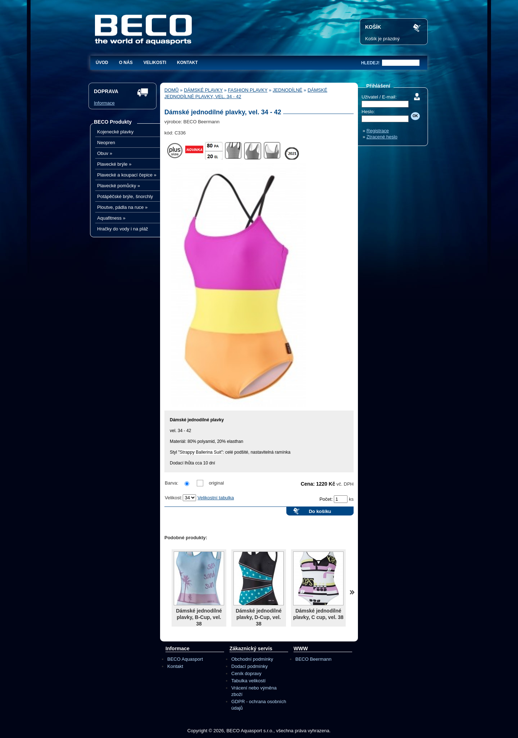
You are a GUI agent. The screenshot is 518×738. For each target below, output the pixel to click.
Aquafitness (111, 218)
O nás (126, 62)
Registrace (378, 130)
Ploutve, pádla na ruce (122, 207)
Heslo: (368, 111)
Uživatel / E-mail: (379, 97)
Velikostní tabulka (215, 497)
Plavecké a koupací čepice (126, 175)
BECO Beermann (313, 659)
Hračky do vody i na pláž (122, 229)
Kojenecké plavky (115, 131)
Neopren (106, 142)
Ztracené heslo (382, 136)
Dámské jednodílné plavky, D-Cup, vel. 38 (259, 617)
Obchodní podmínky (252, 659)
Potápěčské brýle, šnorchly (125, 196)
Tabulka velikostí (248, 680)
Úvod (102, 62)
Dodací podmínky (249, 666)
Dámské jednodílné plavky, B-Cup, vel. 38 (199, 617)
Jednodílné (287, 90)
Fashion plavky (248, 90)
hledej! (370, 62)
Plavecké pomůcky (118, 185)
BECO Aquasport (185, 659)
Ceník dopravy (246, 673)
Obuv (104, 153)
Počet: (326, 499)
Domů (171, 90)
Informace (104, 103)
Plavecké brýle (114, 164)
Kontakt (187, 62)
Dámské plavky (203, 90)
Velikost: (173, 497)
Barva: (171, 483)
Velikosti (155, 62)
